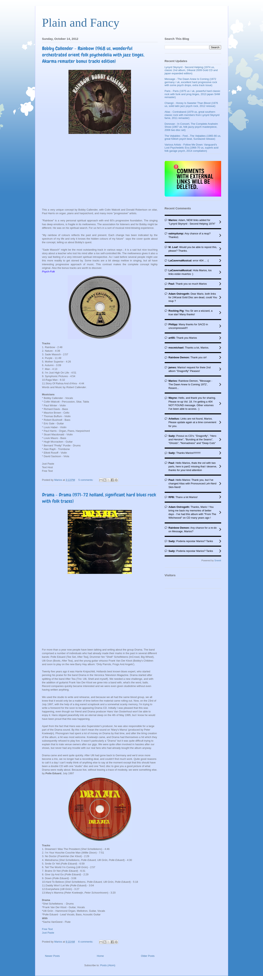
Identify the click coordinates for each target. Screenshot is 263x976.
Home (100, 955)
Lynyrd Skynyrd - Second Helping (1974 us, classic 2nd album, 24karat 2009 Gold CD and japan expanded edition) (191, 70)
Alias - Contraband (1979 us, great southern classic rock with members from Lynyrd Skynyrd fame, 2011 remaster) (192, 114)
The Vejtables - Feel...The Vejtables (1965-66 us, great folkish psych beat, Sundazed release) (193, 137)
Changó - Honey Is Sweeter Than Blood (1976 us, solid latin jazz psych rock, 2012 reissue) (191, 104)
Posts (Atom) (107, 965)
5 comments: (86, 479)
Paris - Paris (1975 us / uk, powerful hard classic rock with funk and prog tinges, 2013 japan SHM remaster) (192, 94)
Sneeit (217, 560)
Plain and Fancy (81, 22)
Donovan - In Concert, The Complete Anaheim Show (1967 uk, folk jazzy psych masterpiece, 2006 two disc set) (191, 127)
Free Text (47, 929)
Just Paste (48, 932)
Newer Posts (52, 955)
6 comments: (86, 941)
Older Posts (148, 955)
